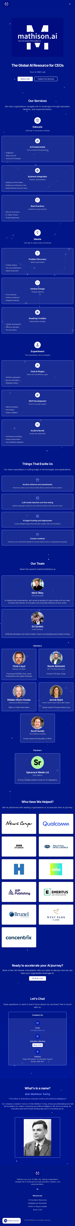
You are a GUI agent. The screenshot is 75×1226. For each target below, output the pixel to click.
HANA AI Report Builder (37, 1206)
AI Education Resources (37, 1200)
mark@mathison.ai (38, 1030)
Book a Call (25, 79)
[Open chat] (11, 1221)
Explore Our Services (46, 79)
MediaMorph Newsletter (37, 1203)
